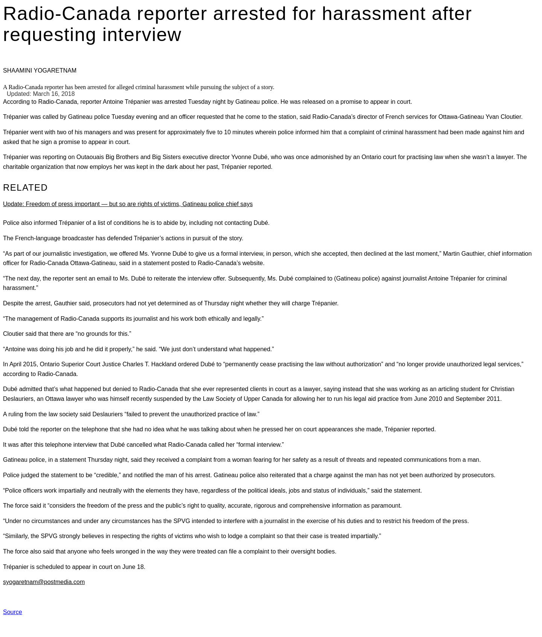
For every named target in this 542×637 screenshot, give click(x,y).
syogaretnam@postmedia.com (44, 582)
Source (12, 612)
